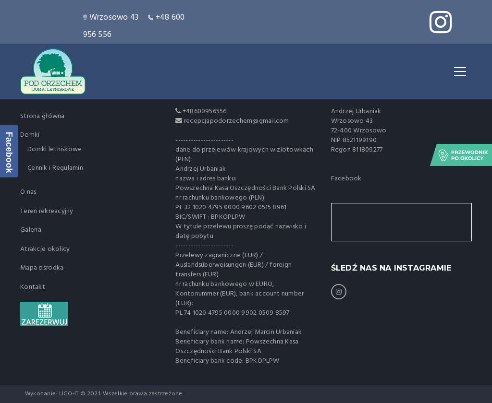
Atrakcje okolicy (45, 249)
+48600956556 (204, 111)
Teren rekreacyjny (47, 211)
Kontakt (32, 287)
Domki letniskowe (54, 149)
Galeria (30, 230)
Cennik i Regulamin (55, 168)
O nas (28, 192)
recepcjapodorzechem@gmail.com (236, 121)
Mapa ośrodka (41, 267)
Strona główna (42, 116)
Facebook (346, 178)
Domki (29, 135)
